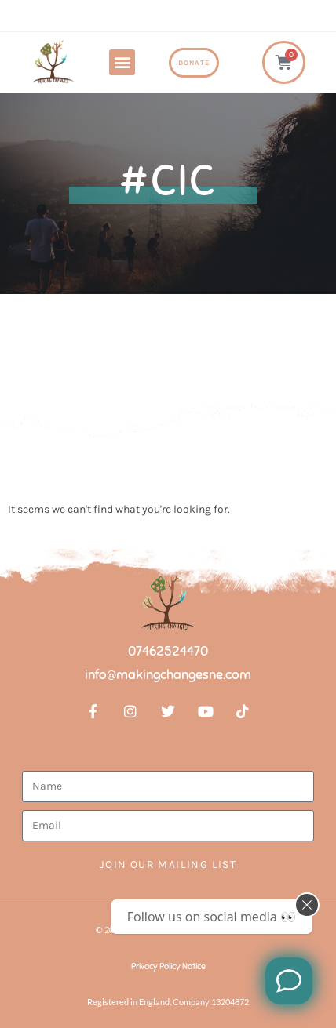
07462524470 (168, 651)
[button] (122, 62)
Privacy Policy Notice (168, 966)
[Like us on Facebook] (288, 980)
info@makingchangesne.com (168, 675)
